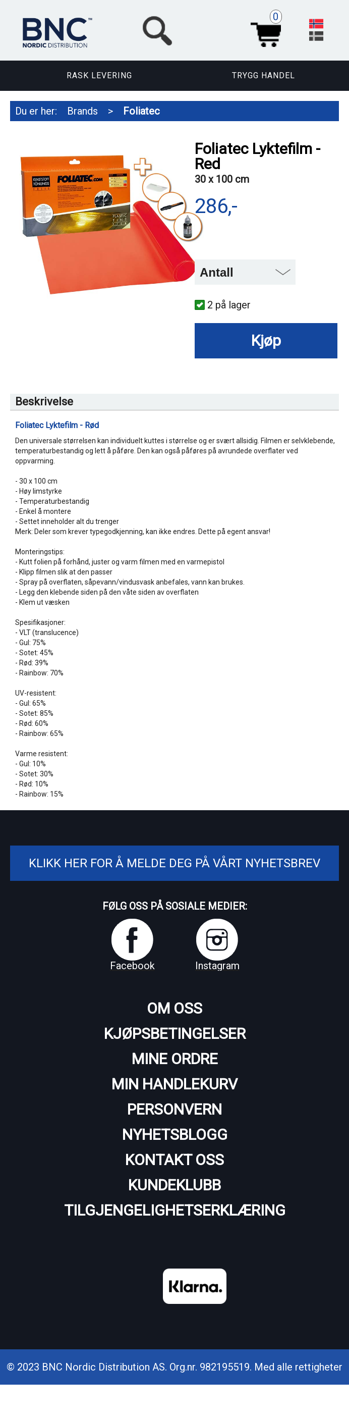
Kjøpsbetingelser (175, 1033)
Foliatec (141, 111)
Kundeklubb (174, 1185)
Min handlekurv (174, 1084)
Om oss (174, 1008)
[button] (213, 29)
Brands (82, 111)
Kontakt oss (174, 1160)
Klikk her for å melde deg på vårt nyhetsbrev (174, 863)
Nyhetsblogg (174, 1134)
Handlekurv (268, 29)
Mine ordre (175, 1059)
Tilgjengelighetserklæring (174, 1210)
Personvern (174, 1109)
